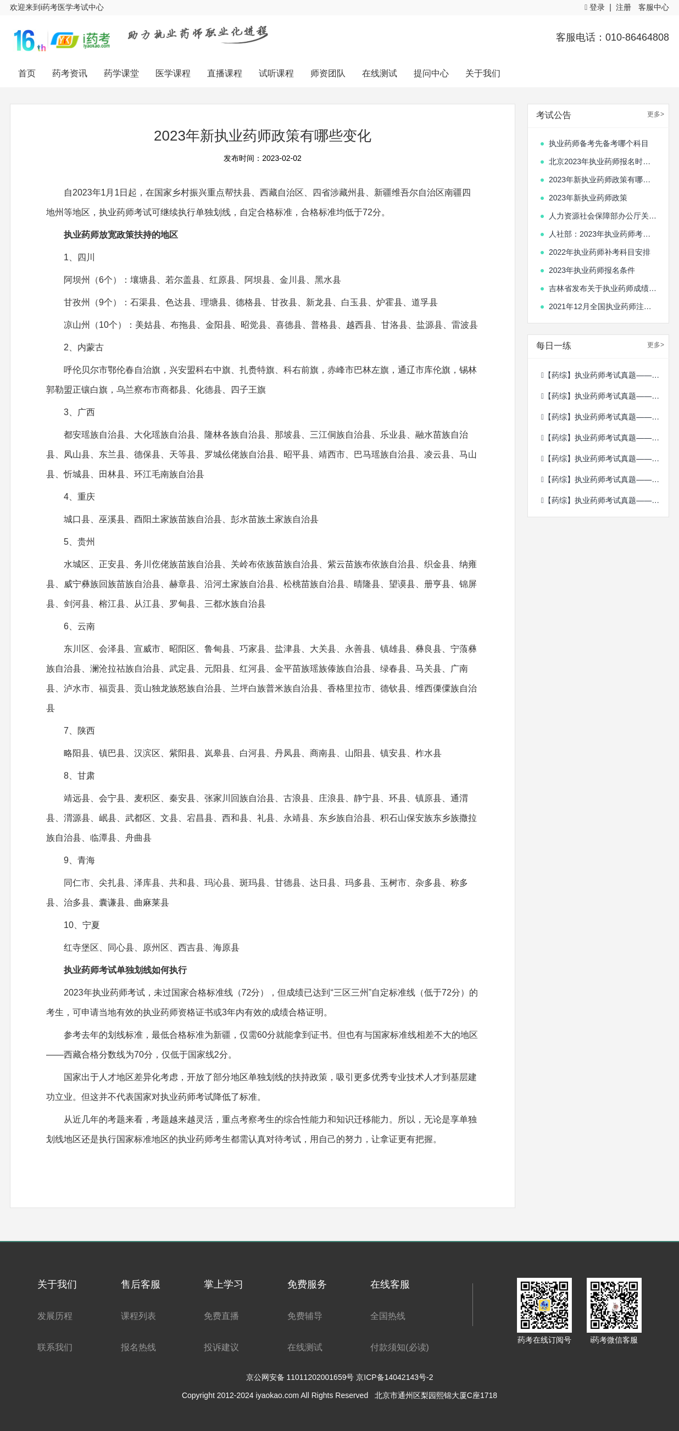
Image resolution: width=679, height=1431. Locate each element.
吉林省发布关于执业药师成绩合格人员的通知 (603, 288)
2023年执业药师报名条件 (592, 270)
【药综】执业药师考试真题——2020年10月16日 (605, 375)
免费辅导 (304, 1316)
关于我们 (482, 73)
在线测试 (379, 73)
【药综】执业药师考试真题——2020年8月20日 (605, 500)
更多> (655, 114)
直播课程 (224, 73)
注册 (623, 7)
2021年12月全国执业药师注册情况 (603, 306)
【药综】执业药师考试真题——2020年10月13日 (605, 437)
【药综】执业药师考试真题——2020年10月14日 (605, 416)
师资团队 (328, 73)
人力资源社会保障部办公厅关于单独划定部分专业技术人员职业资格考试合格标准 (603, 215)
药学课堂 (121, 73)
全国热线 (387, 1316)
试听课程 (276, 73)
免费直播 (221, 1316)
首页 (27, 73)
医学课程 (173, 73)
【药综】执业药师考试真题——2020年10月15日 (605, 396)
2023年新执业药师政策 (588, 197)
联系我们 (55, 1347)
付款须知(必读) (399, 1347)
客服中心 (653, 7)
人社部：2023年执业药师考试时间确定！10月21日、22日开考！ (603, 234)
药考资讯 (69, 73)
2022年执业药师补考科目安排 (599, 252)
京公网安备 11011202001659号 (301, 1377)
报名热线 (138, 1347)
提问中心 (431, 73)
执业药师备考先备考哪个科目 (599, 143)
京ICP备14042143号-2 (394, 1377)
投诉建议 (221, 1347)
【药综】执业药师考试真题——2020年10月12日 (605, 458)
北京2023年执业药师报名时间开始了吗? (603, 161)
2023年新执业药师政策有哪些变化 (603, 179)
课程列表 (138, 1316)
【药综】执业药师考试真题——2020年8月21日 (605, 479)
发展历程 (55, 1316)
